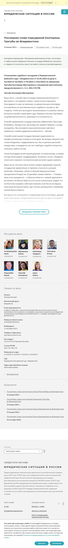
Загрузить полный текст (34, 212)
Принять (41, 543)
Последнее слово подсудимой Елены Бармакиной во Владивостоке (35, 409)
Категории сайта (13, 451)
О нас (6, 506)
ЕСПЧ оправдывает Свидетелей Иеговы (40, 516)
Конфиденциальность (13, 511)
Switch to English (46, 3)
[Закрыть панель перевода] (66, 2)
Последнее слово (42, 47)
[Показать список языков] (56, 3)
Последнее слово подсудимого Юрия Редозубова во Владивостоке (35, 392)
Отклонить (56, 543)
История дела (12, 374)
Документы (11, 33)
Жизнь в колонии (39, 511)
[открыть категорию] (44, 451)
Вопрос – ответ (38, 506)
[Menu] (64, 11)
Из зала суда (57, 47)
